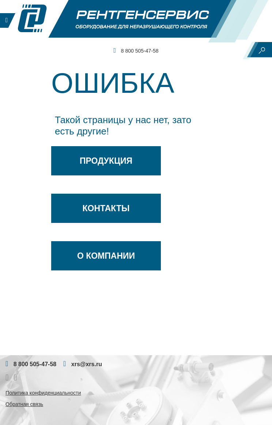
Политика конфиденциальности (43, 393)
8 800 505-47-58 (135, 50)
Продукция (106, 161)
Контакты (106, 208)
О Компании (106, 256)
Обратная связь (24, 404)
